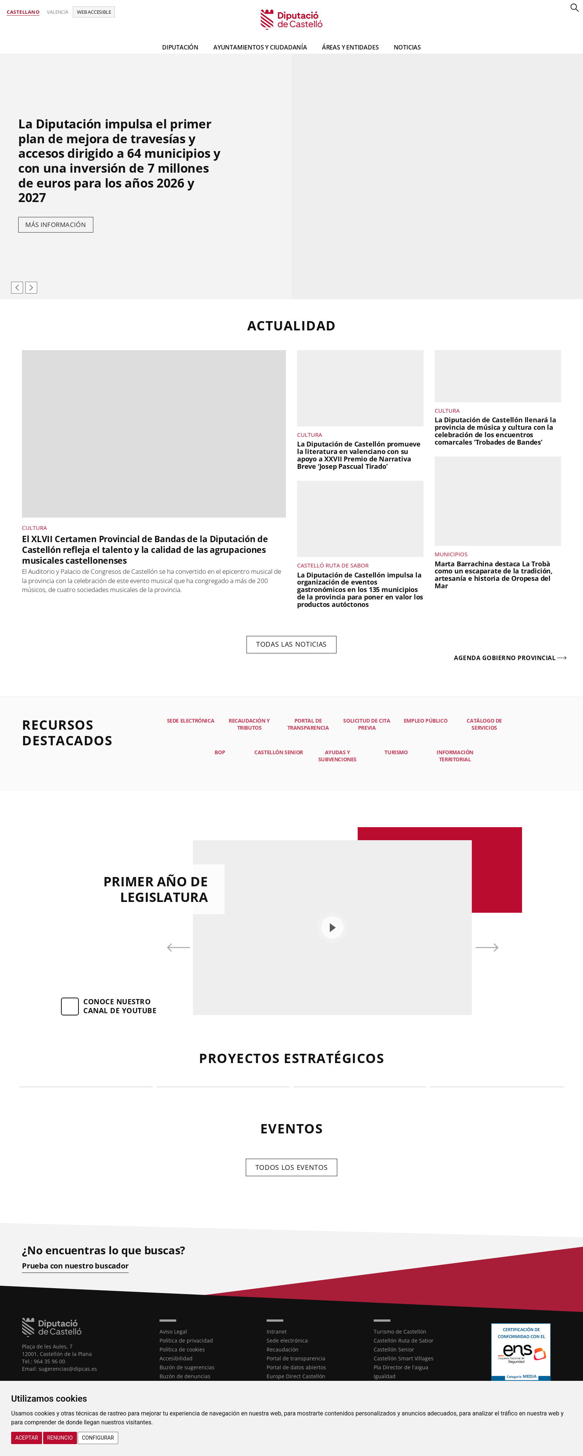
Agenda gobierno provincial (504, 658)
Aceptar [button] (26, 1438)
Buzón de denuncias (185, 1376)
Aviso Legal (173, 1331)
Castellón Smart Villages (404, 1358)
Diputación (180, 47)
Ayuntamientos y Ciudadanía (260, 47)
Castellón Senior (394, 1349)
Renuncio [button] (60, 1438)
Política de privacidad (186, 1340)
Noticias (407, 47)
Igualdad (385, 1376)
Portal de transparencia (296, 1358)
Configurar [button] (98, 1438)
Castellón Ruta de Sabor (404, 1340)
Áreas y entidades (350, 47)
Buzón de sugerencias (187, 1367)
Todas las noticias (291, 644)
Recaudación (283, 1349)
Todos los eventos (291, 1167)
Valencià (57, 12)
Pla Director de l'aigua (401, 1367)
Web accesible (94, 12)
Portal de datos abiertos (296, 1367)
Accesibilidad (176, 1358)
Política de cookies (182, 1349)
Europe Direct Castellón (296, 1376)
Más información (56, 225)
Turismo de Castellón (400, 1331)
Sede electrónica (287, 1340)
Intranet (277, 1331)
